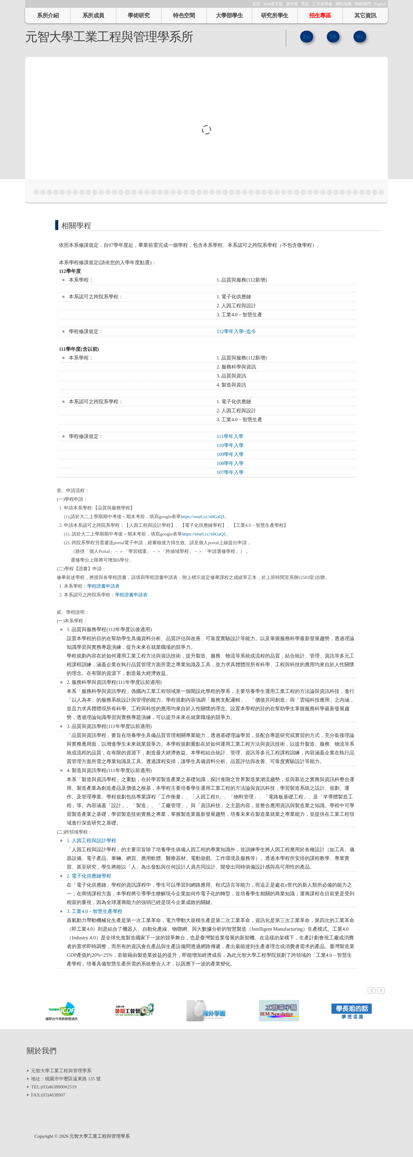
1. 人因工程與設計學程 (91, 840)
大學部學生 (229, 15)
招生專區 (320, 15)
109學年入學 (230, 454)
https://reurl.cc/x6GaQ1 (203, 516)
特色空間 (184, 15)
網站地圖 (343, 4)
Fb (333, 37)
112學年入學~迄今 (236, 331)
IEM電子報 (273, 4)
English (380, 4)
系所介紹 (48, 15)
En (306, 37)
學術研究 (138, 15)
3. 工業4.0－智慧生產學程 (94, 911)
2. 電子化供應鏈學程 (89, 876)
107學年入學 (230, 472)
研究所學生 (274, 15)
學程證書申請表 (103, 586)
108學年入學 (230, 463)
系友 (305, 4)
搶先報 (292, 4)
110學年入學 (229, 445)
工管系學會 (322, 4)
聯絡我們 (363, 4)
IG (360, 37)
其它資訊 (365, 15)
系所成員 (93, 15)
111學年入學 (229, 436)
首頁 (256, 4)
